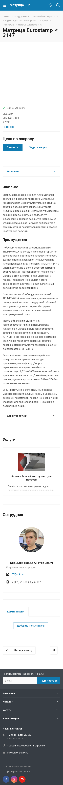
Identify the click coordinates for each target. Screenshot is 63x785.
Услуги (7, 710)
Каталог (8, 701)
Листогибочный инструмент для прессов (31, 478)
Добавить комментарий (31, 625)
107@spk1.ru (17, 574)
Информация (11, 718)
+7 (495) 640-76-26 (19, 735)
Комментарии (15, 611)
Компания (9, 693)
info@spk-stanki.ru (17, 752)
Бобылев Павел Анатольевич (31, 563)
